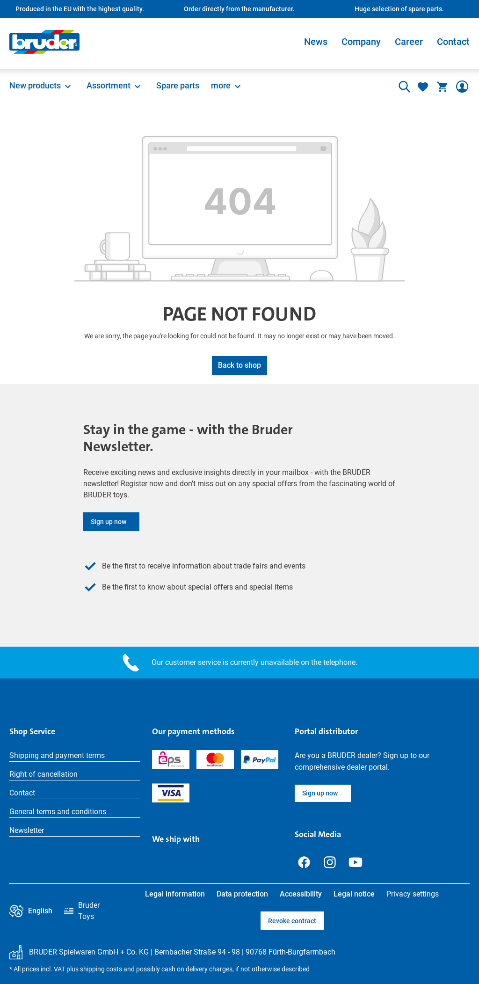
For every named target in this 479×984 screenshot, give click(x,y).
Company (361, 41)
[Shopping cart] (442, 86)
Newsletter (26, 830)
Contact (453, 41)
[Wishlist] (422, 86)
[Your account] (462, 86)
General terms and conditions (57, 811)
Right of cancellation (43, 774)
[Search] (403, 86)
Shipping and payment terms (57, 755)
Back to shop (239, 365)
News (315, 41)
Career (409, 41)
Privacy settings (412, 893)
